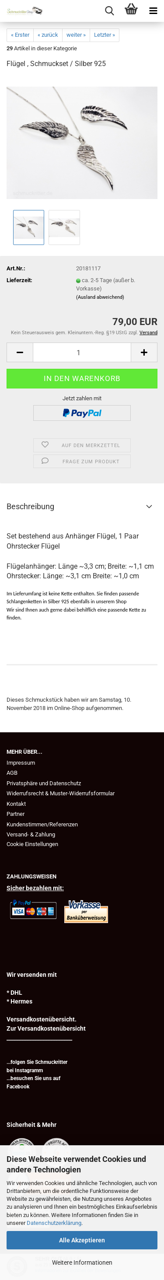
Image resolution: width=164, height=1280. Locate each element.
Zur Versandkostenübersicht (46, 1028)
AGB (12, 772)
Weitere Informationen (82, 1262)
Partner (15, 814)
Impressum (21, 762)
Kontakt (16, 804)
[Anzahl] (82, 352)
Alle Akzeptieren (82, 1240)
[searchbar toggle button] (109, 11)
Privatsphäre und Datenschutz (44, 783)
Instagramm (29, 1070)
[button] (20, 352)
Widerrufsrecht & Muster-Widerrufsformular (61, 793)
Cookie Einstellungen (32, 844)
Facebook (18, 1087)
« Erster (20, 34)
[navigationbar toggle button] (153, 11)
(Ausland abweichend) (100, 297)
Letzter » (104, 34)
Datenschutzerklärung (54, 1223)
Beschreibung (30, 506)
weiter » (76, 34)
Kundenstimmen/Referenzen (42, 824)
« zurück (48, 34)
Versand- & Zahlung (31, 834)
